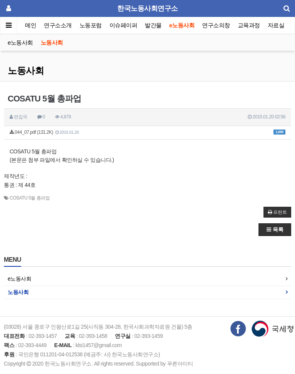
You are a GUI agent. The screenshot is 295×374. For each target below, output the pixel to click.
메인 (30, 25)
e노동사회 (182, 25)
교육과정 (249, 25)
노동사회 (52, 42)
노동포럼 (91, 25)
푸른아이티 (180, 364)
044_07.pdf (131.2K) (147, 132)
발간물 (153, 25)
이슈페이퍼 (123, 25)
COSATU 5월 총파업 (30, 198)
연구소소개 (58, 25)
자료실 (276, 25)
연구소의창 (216, 25)
